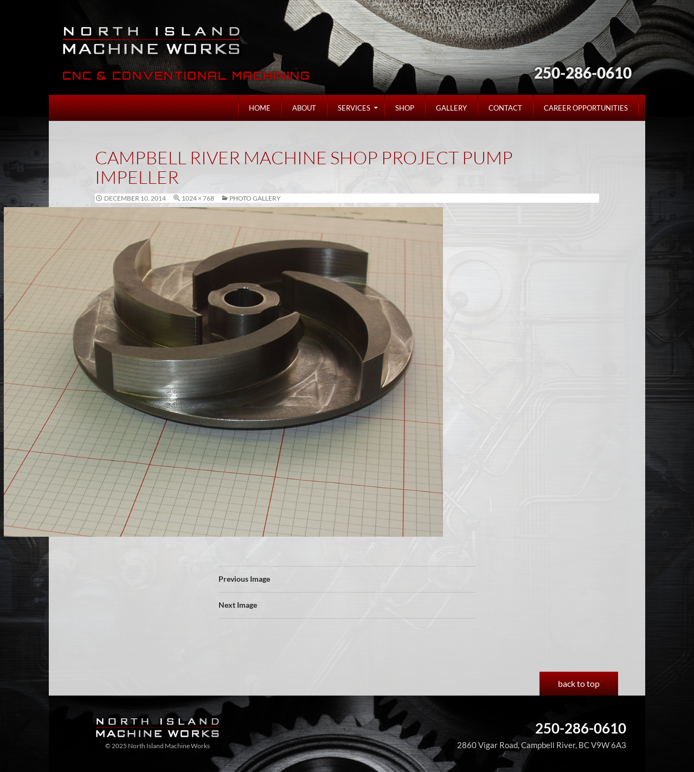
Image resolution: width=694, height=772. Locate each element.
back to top (579, 683)
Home (260, 108)
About (304, 108)
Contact (505, 108)
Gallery (451, 108)
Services (354, 108)
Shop (404, 108)
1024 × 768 (198, 198)
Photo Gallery (255, 198)
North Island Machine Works (152, 40)
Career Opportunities (586, 108)
